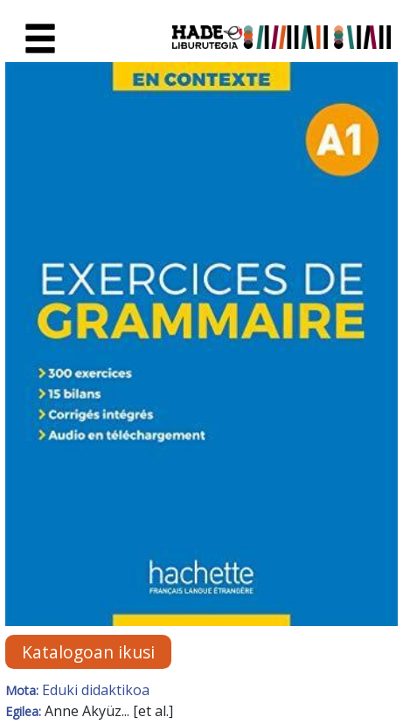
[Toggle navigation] (40, 39)
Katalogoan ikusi (88, 652)
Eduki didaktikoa (95, 690)
